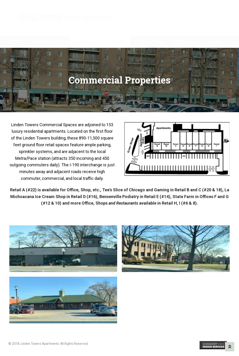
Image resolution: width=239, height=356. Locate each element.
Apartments (48, 41)
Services (148, 41)
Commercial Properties (99, 41)
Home (15, 41)
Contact (180, 41)
